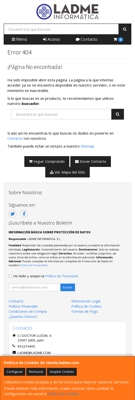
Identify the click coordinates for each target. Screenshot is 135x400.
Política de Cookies (63, 393)
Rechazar (36, 371)
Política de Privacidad (33, 265)
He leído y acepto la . (46, 276)
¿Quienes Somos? (23, 316)
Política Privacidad (23, 306)
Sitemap (87, 146)
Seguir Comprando (47, 161)
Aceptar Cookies (62, 371)
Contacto (86, 39)
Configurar (15, 371)
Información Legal (85, 301)
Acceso (51, 39)
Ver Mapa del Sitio (67, 172)
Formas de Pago (84, 311)
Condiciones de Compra (28, 311)
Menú (19, 39)
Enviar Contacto (90, 161)
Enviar (67, 287)
